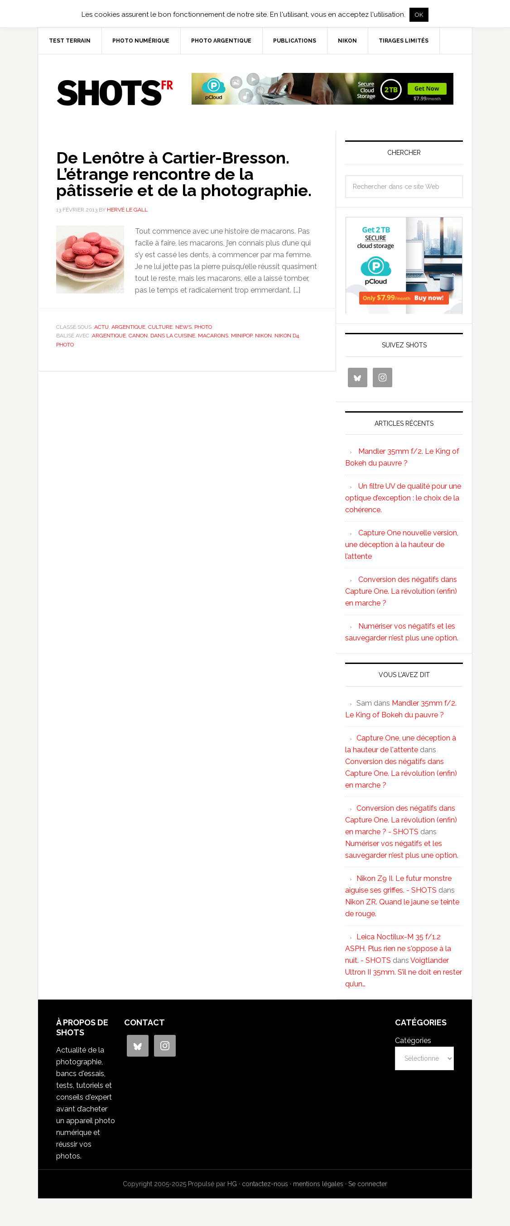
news (183, 327)
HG (232, 1184)
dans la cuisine (172, 335)
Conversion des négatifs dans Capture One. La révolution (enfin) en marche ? (401, 591)
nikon (263, 335)
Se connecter (367, 1184)
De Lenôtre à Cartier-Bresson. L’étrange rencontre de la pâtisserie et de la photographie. (184, 174)
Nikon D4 (286, 335)
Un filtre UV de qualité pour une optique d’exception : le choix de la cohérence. (403, 498)
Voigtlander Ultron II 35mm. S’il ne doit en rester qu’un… (403, 972)
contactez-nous (265, 1184)
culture (160, 327)
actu (101, 327)
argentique (128, 327)
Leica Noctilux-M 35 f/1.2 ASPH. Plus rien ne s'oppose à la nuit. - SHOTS (398, 949)
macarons (213, 335)
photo (203, 327)
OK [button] (419, 14)
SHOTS (115, 92)
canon (138, 335)
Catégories (413, 1040)
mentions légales (318, 1184)
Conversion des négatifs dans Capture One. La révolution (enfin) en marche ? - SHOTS (401, 820)
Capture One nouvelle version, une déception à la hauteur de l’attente (401, 545)
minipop (241, 335)
